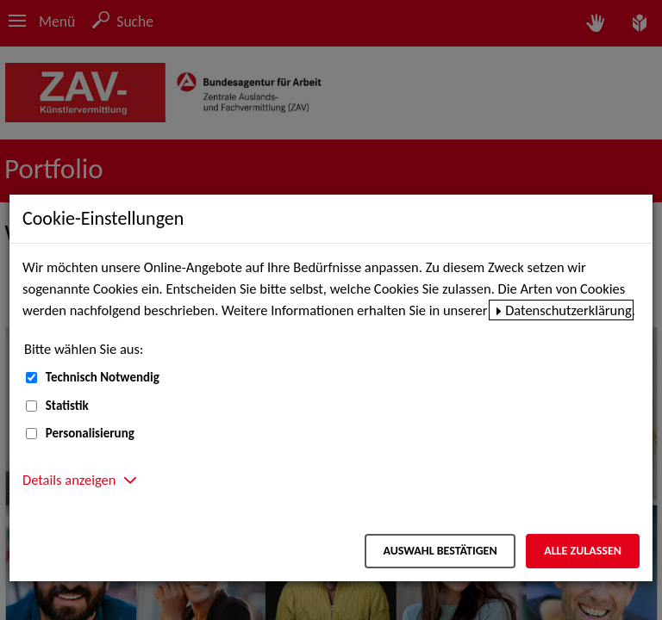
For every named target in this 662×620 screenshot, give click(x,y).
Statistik (67, 405)
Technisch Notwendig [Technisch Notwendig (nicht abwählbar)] (102, 377)
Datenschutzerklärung (568, 310)
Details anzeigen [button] (69, 479)
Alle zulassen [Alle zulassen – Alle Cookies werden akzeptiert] (582, 550)
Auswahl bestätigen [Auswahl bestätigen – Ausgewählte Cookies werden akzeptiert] (439, 550)
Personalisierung (90, 433)
